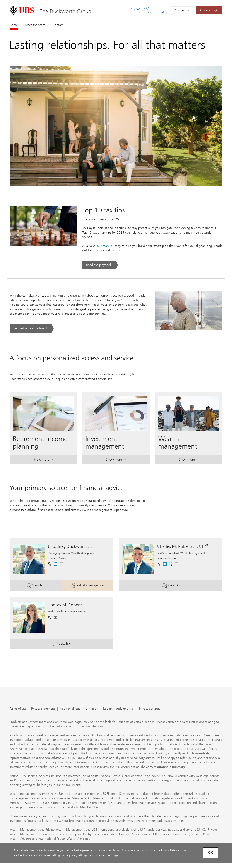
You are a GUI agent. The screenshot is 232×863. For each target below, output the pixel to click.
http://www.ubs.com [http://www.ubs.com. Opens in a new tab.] (89, 726)
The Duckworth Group (65, 11)
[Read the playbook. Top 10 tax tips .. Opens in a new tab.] (100, 265)
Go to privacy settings (103, 855)
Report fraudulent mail (118, 709)
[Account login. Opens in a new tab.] (209, 10)
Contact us (182, 10)
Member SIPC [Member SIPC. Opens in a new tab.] (81, 798)
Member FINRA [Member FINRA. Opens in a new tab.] (103, 798)
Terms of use (18, 709)
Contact (58, 25)
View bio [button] (44, 586)
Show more (43, 460)
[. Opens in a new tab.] (22, 10)
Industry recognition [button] (92, 586)
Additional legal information (79, 709)
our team (103, 246)
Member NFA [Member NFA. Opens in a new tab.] (89, 807)
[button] (61, 564)
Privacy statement (43, 709)
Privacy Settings (149, 709)
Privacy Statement (171, 850)
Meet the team (35, 25)
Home (14, 25)
